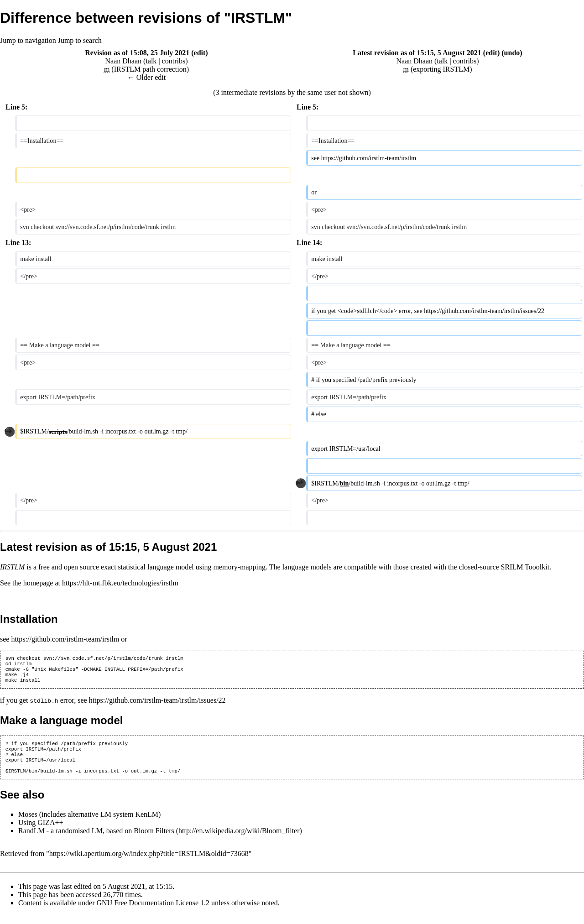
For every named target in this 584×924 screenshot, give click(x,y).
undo (512, 53)
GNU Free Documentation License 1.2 (153, 912)
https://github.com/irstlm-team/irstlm (65, 639)
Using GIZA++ (40, 832)
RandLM (31, 840)
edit (200, 53)
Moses (27, 824)
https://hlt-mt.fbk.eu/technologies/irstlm (120, 583)
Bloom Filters (154, 840)
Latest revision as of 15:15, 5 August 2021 (417, 53)
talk (151, 61)
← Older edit (146, 77)
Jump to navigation (28, 40)
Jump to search (80, 40)
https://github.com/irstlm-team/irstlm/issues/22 (157, 705)
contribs (174, 61)
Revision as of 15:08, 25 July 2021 (137, 53)
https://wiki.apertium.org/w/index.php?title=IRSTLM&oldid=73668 (149, 863)
